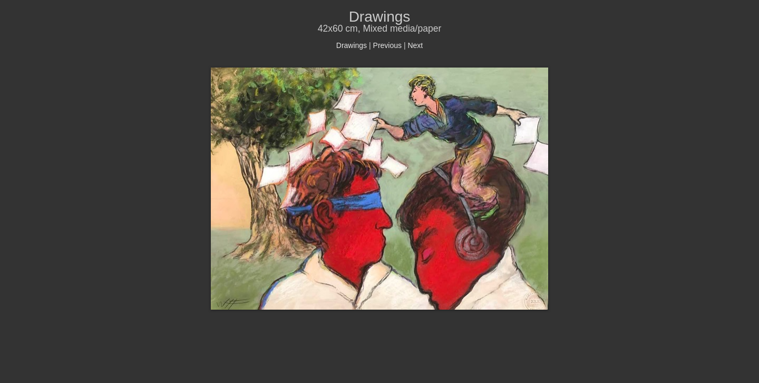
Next (415, 45)
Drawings (351, 45)
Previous (387, 45)
